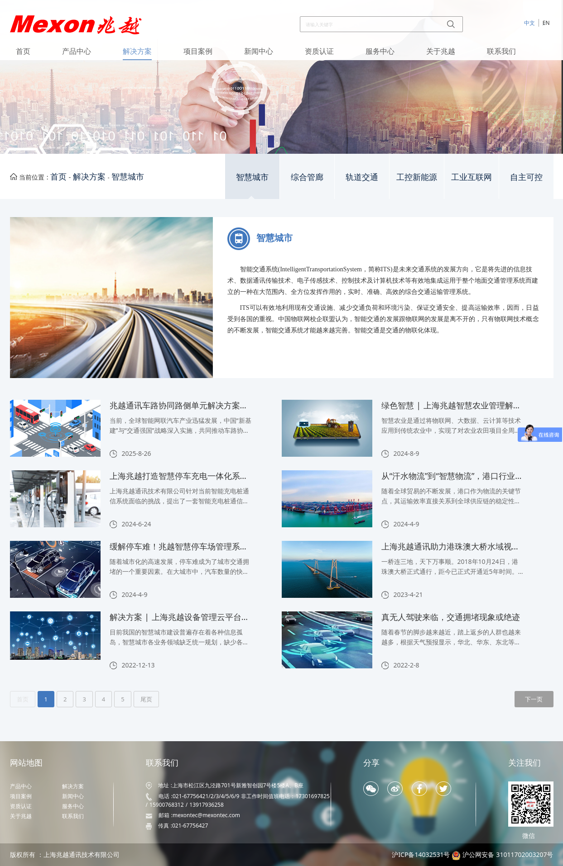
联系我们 (501, 51)
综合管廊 (307, 177)
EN (546, 23)
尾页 (146, 699)
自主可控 (526, 177)
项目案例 (197, 51)
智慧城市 (127, 176)
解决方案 (137, 51)
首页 (23, 51)
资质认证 (319, 51)
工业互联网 (471, 177)
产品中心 (76, 51)
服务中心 (380, 51)
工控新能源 (416, 177)
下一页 (534, 699)
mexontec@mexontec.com (206, 815)
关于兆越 (440, 51)
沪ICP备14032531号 (421, 854)
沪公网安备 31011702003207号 (507, 854)
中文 (529, 23)
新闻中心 (258, 51)
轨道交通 (362, 177)
